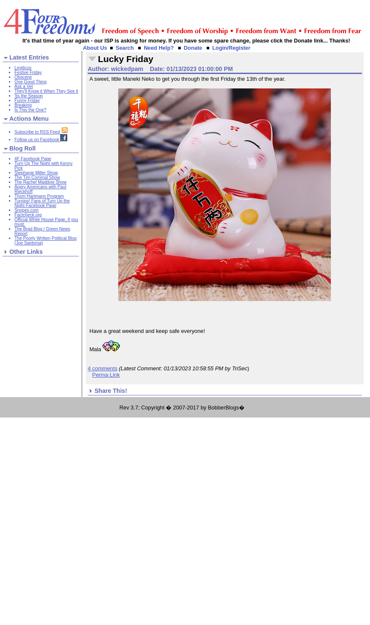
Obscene (23, 77)
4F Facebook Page (32, 158)
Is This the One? (30, 110)
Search (125, 48)
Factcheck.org (28, 215)
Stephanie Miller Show (36, 172)
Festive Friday (28, 72)
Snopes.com (26, 210)
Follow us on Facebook (40, 139)
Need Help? (159, 48)
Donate (193, 48)
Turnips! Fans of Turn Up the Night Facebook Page (42, 203)
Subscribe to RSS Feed (41, 132)
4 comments (102, 368)
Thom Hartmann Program (39, 196)
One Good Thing (30, 82)
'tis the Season (28, 96)
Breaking (22, 105)
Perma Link (106, 375)
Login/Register (231, 48)
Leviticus (22, 67)
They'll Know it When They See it (46, 91)
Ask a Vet (23, 86)
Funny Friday (27, 100)
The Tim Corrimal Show (37, 177)
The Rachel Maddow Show (40, 182)
